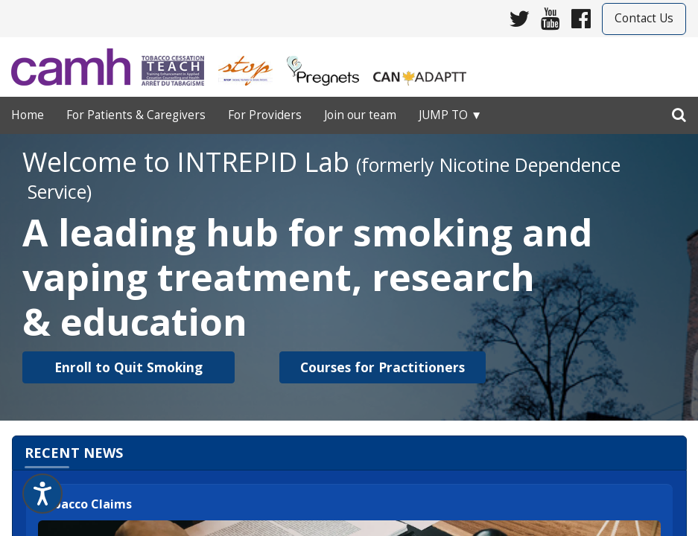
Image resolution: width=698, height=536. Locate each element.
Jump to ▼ (450, 115)
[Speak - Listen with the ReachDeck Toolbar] (42, 493)
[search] (679, 112)
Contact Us (644, 18)
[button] (128, 367)
